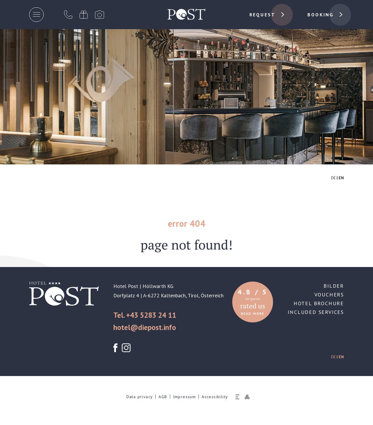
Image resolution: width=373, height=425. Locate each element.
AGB (163, 396)
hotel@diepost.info (144, 327)
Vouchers (329, 294)
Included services (316, 312)
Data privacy (139, 396)
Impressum (184, 396)
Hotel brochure (318, 303)
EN (341, 177)
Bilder (333, 285)
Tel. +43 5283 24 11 (144, 315)
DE (333, 177)
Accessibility (215, 396)
